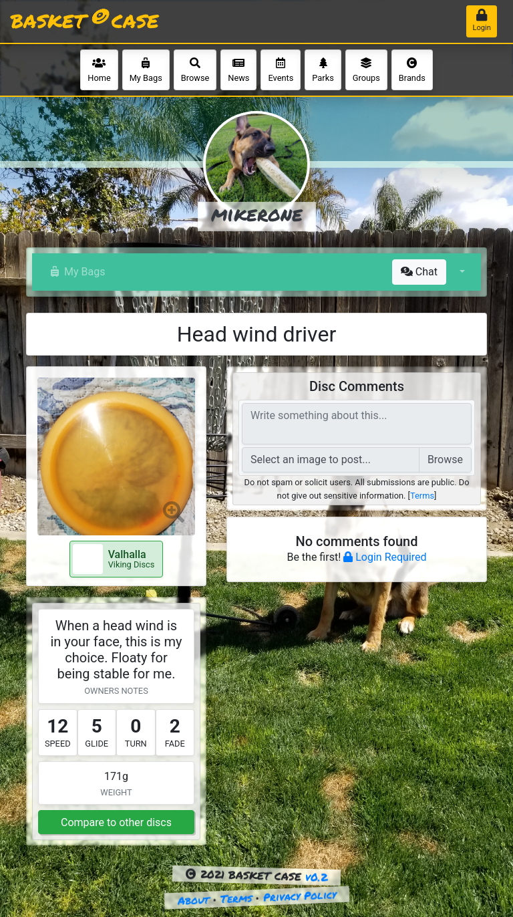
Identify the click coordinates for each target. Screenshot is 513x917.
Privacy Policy (299, 895)
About (193, 900)
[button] (461, 272)
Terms (422, 496)
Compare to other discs (116, 822)
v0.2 (316, 877)
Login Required (384, 557)
